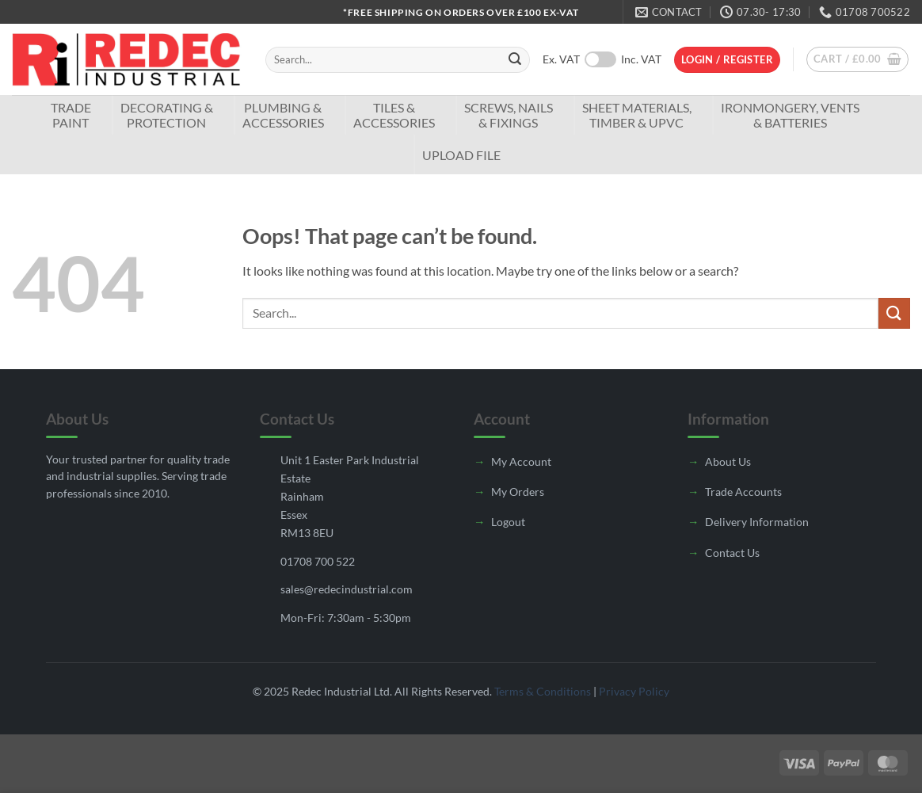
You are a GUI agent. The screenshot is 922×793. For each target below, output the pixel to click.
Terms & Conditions (542, 691)
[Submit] (514, 60)
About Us (728, 461)
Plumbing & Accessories (283, 115)
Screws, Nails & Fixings (508, 115)
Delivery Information (757, 521)
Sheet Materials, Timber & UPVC (637, 115)
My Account (521, 461)
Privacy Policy (634, 691)
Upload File (461, 154)
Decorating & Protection (166, 115)
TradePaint (71, 115)
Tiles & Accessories (394, 115)
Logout (508, 521)
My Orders (517, 491)
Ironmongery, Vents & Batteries (790, 115)
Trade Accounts (743, 491)
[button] (727, 60)
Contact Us (732, 552)
